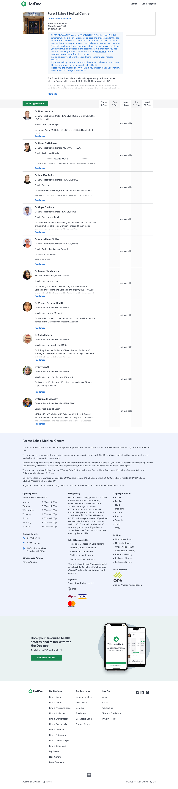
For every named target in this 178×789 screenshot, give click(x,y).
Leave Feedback (56, 762)
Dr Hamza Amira (44, 111)
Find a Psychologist (58, 724)
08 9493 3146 (33, 538)
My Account (55, 751)
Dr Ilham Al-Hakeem (46, 143)
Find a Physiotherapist (59, 708)
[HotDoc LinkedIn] (142, 692)
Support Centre (83, 724)
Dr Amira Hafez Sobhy (47, 239)
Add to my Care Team (59, 19)
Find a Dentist (56, 702)
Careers (106, 702)
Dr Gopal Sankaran (45, 207)
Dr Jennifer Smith (44, 175)
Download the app (46, 658)
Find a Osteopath (57, 735)
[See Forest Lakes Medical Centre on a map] (140, 23)
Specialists (81, 713)
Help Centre (55, 757)
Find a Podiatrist (57, 713)
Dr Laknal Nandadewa (47, 271)
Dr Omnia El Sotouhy (46, 399)
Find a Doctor (55, 697)
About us (106, 697)
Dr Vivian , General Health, (49, 303)
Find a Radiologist (57, 746)
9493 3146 (101, 51)
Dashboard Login (84, 719)
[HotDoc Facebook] (137, 692)
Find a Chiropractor (58, 719)
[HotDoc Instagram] (147, 692)
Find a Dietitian (56, 730)
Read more (40, 136)
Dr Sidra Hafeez (43, 335)
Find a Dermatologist (59, 741)
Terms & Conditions (111, 713)
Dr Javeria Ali (42, 367)
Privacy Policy (109, 719)
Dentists (80, 708)
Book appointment (35, 103)
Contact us (107, 708)
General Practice (84, 697)
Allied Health (82, 702)
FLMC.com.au (33, 543)
